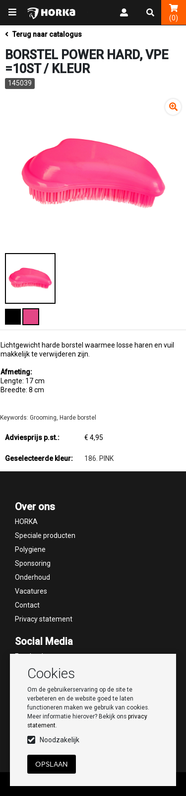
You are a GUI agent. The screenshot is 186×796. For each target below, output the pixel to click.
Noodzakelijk (59, 740)
